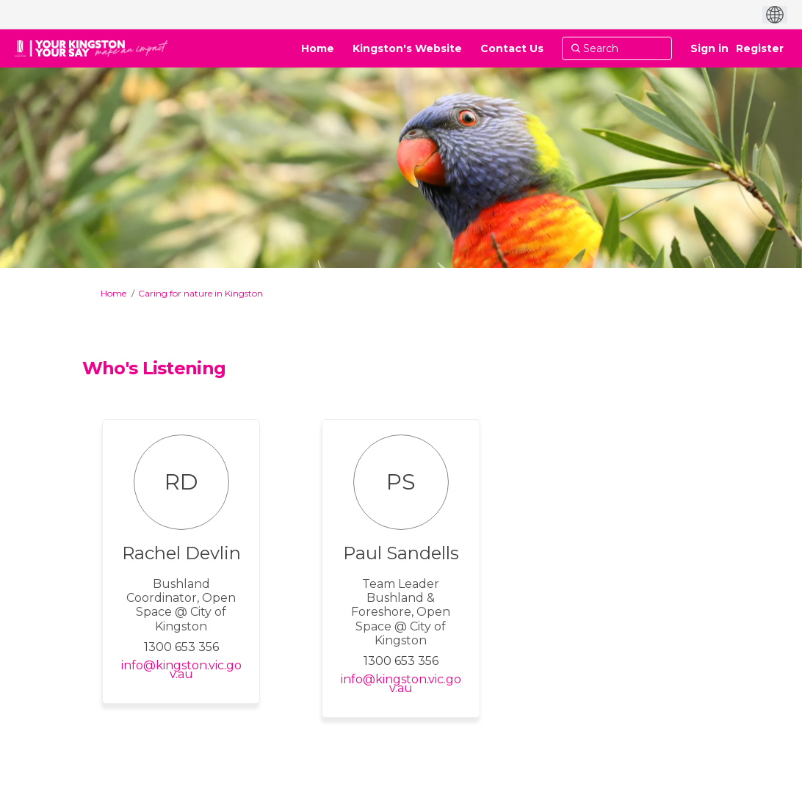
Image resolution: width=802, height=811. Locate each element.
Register (760, 48)
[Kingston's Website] (407, 48)
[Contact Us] (512, 48)
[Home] (317, 48)
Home (113, 293)
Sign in (709, 48)
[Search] (617, 48)
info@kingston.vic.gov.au (181, 669)
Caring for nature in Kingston (200, 293)
